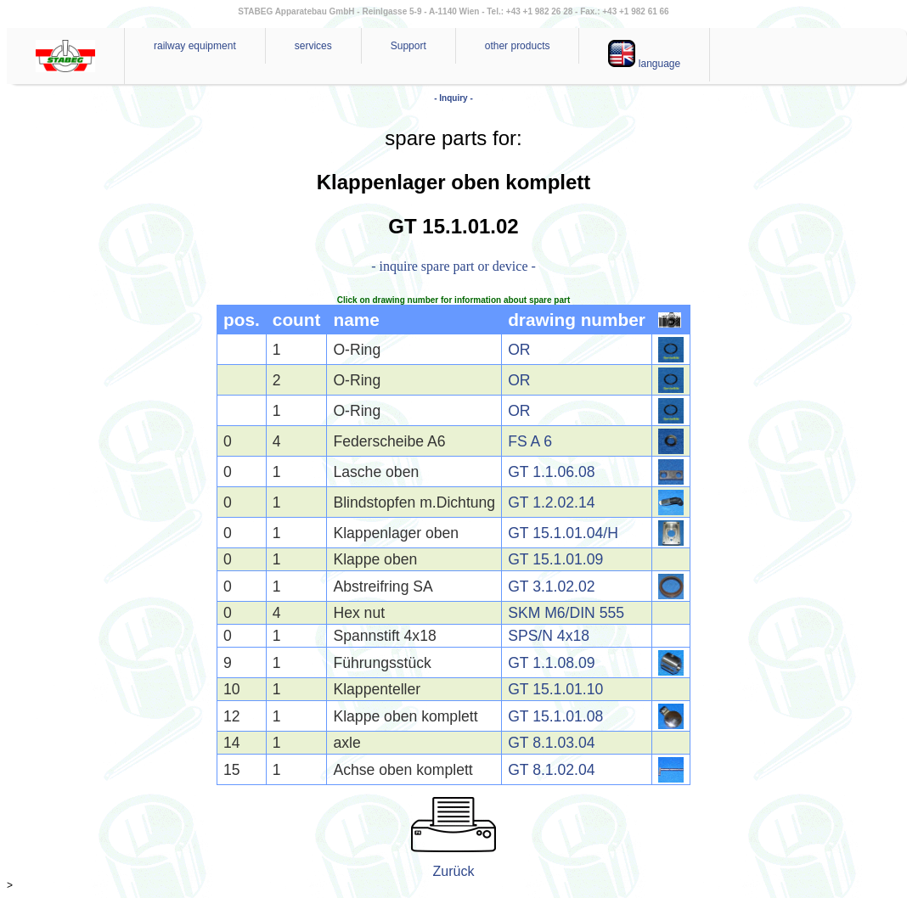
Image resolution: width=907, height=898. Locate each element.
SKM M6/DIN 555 (566, 612)
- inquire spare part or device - (453, 266)
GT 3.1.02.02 (551, 586)
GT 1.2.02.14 (551, 502)
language (644, 55)
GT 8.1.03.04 (551, 742)
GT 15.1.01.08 (555, 716)
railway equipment (195, 46)
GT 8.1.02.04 (551, 769)
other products (517, 46)
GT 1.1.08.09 (551, 662)
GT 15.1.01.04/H (563, 533)
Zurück (454, 871)
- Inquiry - (453, 98)
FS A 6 (530, 441)
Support (408, 46)
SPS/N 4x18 (548, 635)
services (313, 46)
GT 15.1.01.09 (555, 559)
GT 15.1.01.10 (555, 689)
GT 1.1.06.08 (551, 471)
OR (519, 349)
